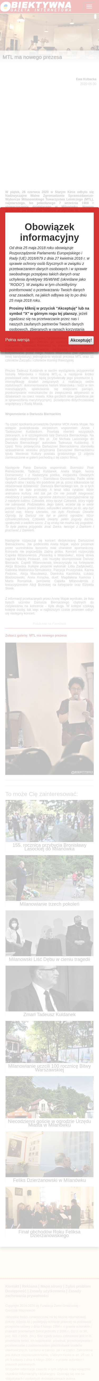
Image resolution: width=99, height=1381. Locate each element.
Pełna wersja (17, 339)
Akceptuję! (81, 340)
